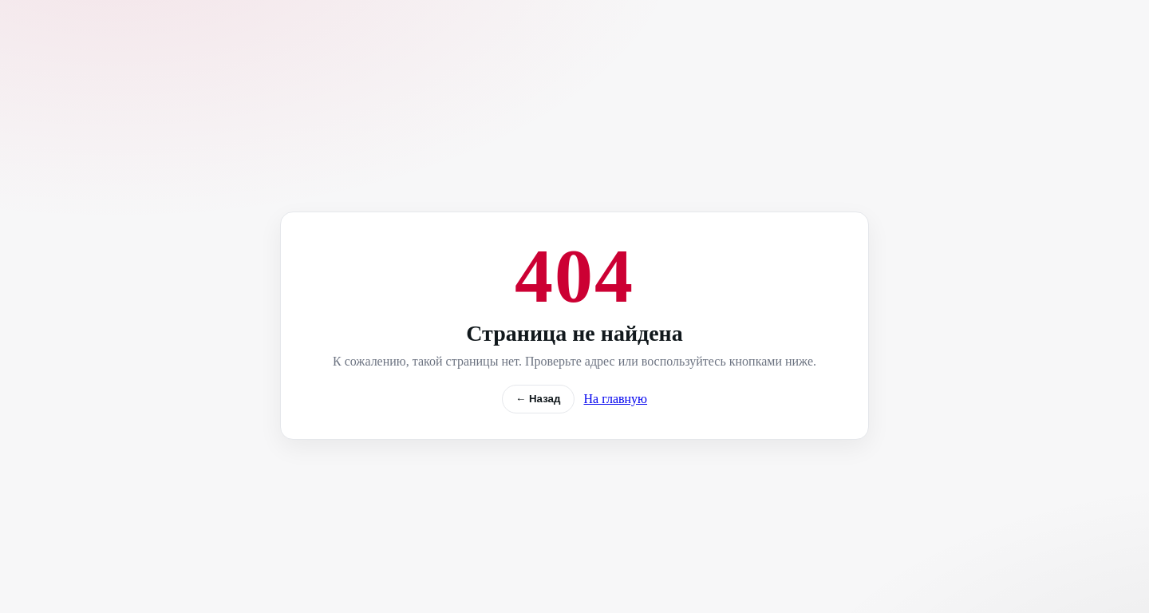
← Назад (538, 399)
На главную (616, 398)
